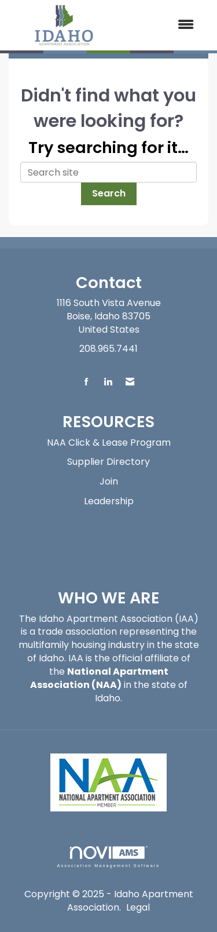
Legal (138, 907)
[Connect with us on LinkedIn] (107, 382)
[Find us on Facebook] (86, 382)
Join (109, 481)
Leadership (109, 501)
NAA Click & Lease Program (109, 442)
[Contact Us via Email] (130, 382)
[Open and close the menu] (162, 25)
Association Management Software (108, 857)
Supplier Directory (108, 461)
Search (109, 193)
